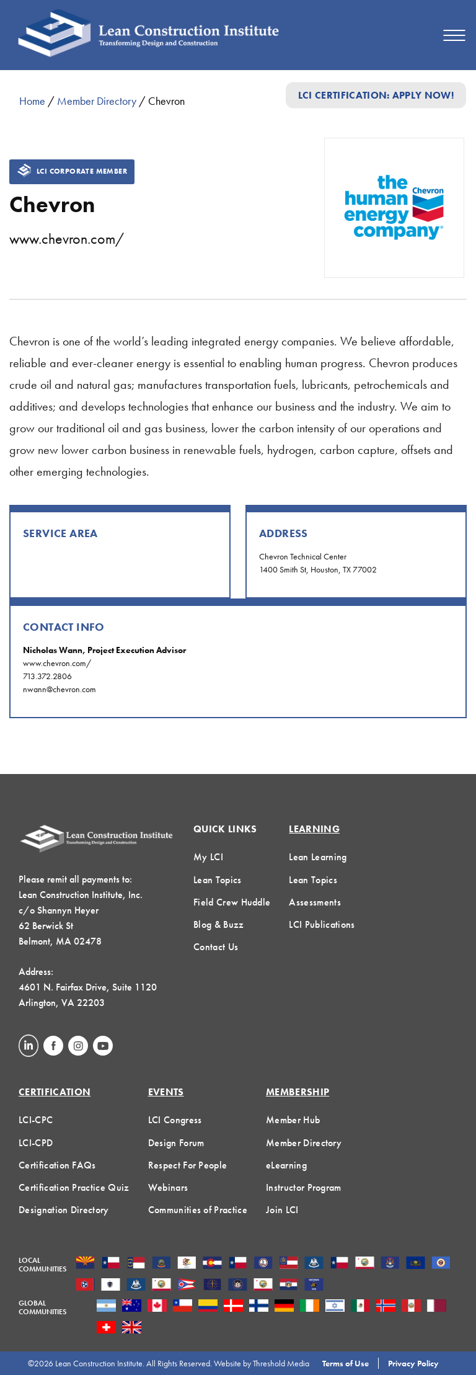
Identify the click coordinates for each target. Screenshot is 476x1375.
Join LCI (282, 1209)
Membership (297, 1091)
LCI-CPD (36, 1142)
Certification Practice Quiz (74, 1187)
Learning (314, 828)
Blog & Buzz (218, 924)
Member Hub (293, 1119)
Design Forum (176, 1142)
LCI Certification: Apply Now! (376, 95)
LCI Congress (175, 1119)
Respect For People (187, 1165)
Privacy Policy (413, 1363)
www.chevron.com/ (66, 238)
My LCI (208, 856)
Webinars (168, 1187)
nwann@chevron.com (59, 689)
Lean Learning (317, 856)
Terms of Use (345, 1363)
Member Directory (96, 101)
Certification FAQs (57, 1165)
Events (166, 1091)
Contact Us (215, 946)
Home (32, 101)
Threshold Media (281, 1363)
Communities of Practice (197, 1209)
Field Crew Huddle (231, 902)
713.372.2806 (47, 676)
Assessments (315, 902)
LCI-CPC (36, 1119)
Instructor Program (304, 1187)
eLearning (286, 1165)
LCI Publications (322, 924)
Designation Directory (64, 1209)
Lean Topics (217, 879)
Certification (54, 1091)
